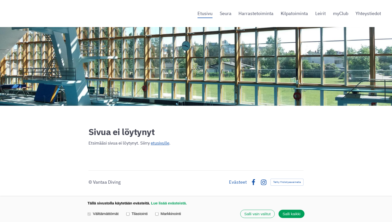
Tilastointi (137, 214)
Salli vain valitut (257, 214)
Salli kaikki (291, 214)
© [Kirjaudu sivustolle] (90, 182)
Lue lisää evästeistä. (169, 203)
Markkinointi (168, 214)
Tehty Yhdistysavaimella (287, 182)
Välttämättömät (103, 214)
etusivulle (160, 143)
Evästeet (238, 182)
